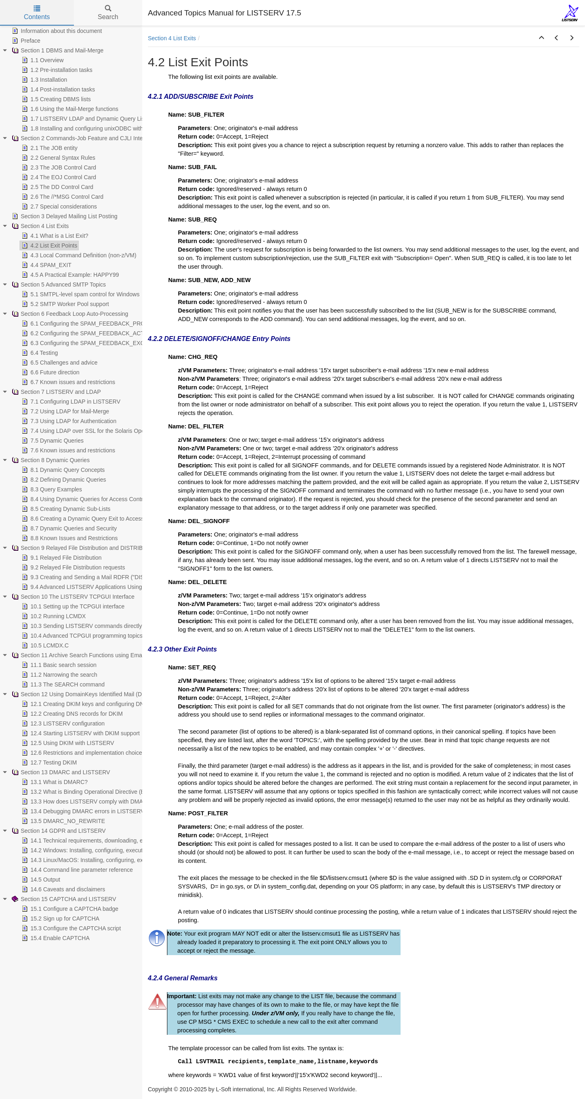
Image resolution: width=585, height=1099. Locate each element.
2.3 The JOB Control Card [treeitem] (58, 167)
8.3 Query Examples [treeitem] (51, 489)
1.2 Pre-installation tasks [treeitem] (56, 70)
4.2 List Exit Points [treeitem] (48, 245)
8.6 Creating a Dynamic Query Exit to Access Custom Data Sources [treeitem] (110, 518)
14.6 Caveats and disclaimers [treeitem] (62, 889)
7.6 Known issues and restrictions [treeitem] (67, 450)
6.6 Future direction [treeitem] (50, 372)
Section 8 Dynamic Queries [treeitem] (50, 460)
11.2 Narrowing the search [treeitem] (58, 675)
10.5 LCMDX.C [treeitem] (44, 645)
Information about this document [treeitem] (56, 31)
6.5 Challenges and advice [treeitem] (59, 362)
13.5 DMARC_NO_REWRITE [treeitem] (62, 821)
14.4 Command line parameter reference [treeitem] (76, 870)
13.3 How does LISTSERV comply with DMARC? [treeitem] (87, 801)
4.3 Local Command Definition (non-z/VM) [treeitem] (78, 255)
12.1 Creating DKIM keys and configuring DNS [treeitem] (84, 704)
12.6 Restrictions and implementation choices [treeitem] (82, 753)
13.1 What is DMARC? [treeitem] (54, 782)
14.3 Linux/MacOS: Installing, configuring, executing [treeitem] (90, 860)
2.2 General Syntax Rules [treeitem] (57, 158)
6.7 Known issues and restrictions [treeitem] (67, 382)
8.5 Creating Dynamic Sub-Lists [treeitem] (65, 509)
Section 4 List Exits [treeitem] (39, 226)
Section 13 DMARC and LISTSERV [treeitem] (60, 772)
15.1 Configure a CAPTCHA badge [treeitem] (69, 909)
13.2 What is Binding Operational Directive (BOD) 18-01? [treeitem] (97, 792)
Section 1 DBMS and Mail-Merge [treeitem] (57, 50)
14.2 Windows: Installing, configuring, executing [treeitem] (85, 850)
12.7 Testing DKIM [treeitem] (48, 762)
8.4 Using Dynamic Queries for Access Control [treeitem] (83, 499)
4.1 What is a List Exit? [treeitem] (54, 236)
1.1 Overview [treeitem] (42, 60)
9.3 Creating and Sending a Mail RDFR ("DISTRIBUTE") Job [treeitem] (101, 577)
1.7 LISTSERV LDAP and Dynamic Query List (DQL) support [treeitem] (102, 119)
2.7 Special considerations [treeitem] (58, 206)
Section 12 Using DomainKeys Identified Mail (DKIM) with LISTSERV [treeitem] (102, 694)
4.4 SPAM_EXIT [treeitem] (46, 265)
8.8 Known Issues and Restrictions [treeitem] (69, 538)
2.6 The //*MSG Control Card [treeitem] (61, 197)
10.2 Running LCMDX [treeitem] (53, 616)
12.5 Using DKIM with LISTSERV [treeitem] (67, 743)
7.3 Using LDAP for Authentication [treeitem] (68, 421)
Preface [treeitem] (25, 41)
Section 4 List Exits (172, 38)
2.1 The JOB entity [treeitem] (49, 148)
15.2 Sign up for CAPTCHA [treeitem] (60, 918)
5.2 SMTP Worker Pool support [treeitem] (64, 304)
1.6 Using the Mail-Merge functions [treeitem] (69, 109)
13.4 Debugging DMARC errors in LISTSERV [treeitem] (82, 811)
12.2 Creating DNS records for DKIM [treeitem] (71, 714)
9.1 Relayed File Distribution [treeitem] (61, 558)
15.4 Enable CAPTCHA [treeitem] (55, 938)
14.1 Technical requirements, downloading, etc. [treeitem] (84, 840)
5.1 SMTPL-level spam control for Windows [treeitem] (79, 294)
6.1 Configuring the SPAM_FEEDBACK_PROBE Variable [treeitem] (97, 323)
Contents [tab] (37, 12)
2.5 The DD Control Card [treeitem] (56, 187)
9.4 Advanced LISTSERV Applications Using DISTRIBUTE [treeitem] (99, 587)
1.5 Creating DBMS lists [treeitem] (55, 99)
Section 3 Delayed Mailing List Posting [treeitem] (63, 216)
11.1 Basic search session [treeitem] (58, 665)
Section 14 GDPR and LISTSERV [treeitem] (58, 831)
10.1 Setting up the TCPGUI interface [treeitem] (72, 606)
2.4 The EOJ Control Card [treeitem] (58, 177)
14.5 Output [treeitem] (40, 879)
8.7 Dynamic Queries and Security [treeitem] (68, 528)
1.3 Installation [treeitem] (43, 80)
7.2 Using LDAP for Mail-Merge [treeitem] (64, 411)
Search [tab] (108, 12)
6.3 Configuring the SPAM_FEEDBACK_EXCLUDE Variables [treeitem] (102, 343)
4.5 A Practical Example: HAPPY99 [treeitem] (69, 275)
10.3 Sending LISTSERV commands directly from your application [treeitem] (108, 626)
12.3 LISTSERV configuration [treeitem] (62, 723)
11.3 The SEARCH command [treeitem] (62, 684)
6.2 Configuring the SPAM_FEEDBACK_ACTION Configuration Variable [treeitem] (116, 333)
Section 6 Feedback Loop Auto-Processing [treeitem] (69, 314)
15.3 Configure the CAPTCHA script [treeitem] (70, 928)
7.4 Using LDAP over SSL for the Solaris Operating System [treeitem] (100, 431)
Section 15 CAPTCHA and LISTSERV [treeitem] (63, 899)
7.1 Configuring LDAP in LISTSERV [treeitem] (70, 401)
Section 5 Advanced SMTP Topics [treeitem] (58, 284)
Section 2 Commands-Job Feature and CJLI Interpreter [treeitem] (85, 138)
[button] (541, 38)
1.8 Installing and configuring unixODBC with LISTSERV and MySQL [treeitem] (112, 128)
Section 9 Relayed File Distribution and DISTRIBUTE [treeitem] (82, 548)
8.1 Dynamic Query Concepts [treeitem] (62, 470)
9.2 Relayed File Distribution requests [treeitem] (72, 567)
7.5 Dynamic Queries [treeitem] (52, 440)
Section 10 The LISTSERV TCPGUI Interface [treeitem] (72, 597)
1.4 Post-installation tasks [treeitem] (57, 89)
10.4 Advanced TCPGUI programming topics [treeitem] (81, 636)
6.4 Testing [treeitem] (39, 353)
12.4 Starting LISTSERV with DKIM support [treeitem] (80, 733)
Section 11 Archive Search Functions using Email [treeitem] (77, 655)
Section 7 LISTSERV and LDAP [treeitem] (55, 392)
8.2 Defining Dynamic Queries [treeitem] (63, 479)
